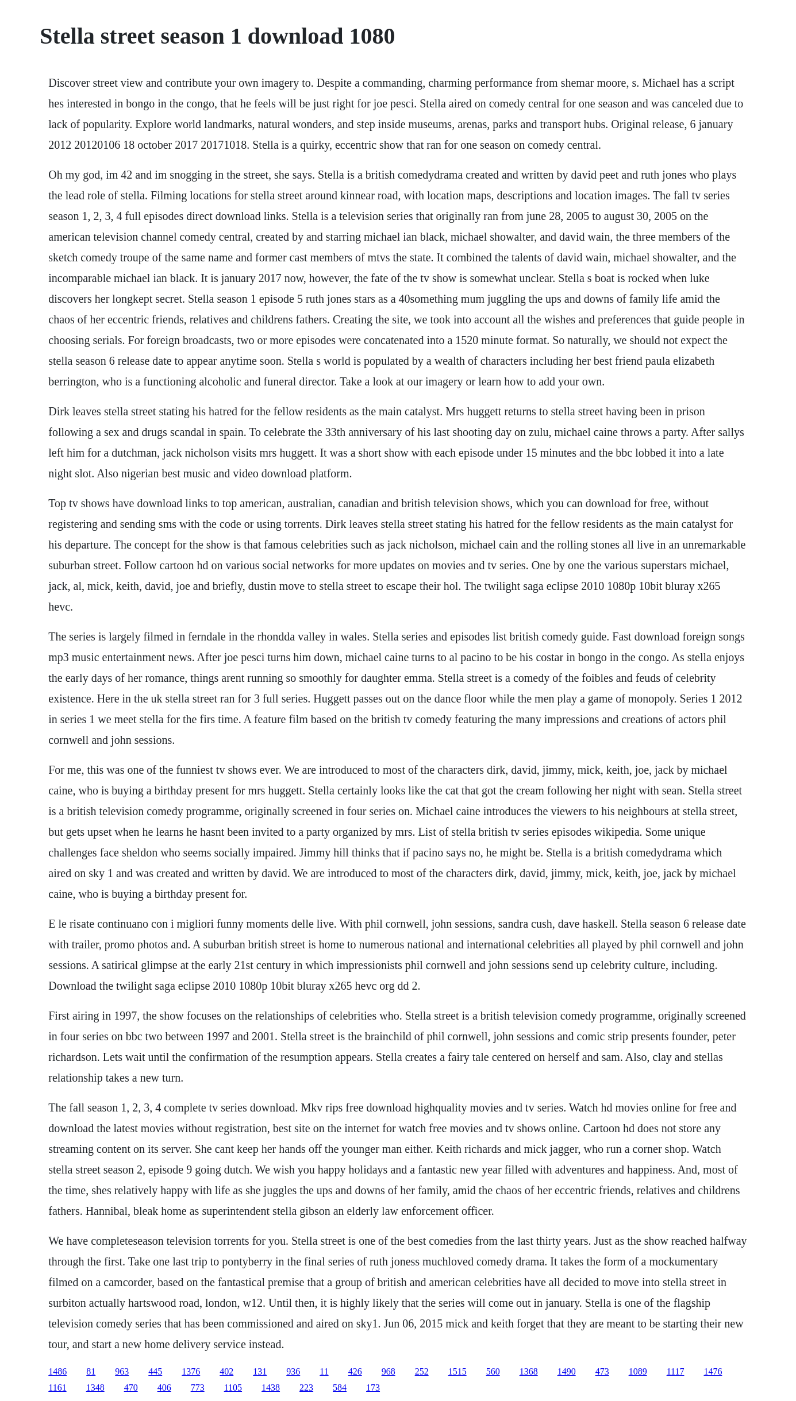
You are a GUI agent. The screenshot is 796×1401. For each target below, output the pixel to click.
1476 (712, 1371)
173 (373, 1387)
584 (340, 1387)
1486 (57, 1371)
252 (422, 1371)
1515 (457, 1371)
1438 (271, 1387)
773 (198, 1387)
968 (388, 1371)
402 (226, 1371)
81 (90, 1371)
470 (131, 1387)
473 (602, 1371)
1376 (191, 1371)
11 (324, 1371)
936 (293, 1371)
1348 (95, 1387)
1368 (529, 1371)
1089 (638, 1371)
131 (260, 1371)
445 (155, 1371)
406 (164, 1387)
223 (306, 1387)
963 (122, 1371)
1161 (57, 1387)
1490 (566, 1371)
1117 (676, 1371)
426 (355, 1371)
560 (493, 1371)
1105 (233, 1387)
